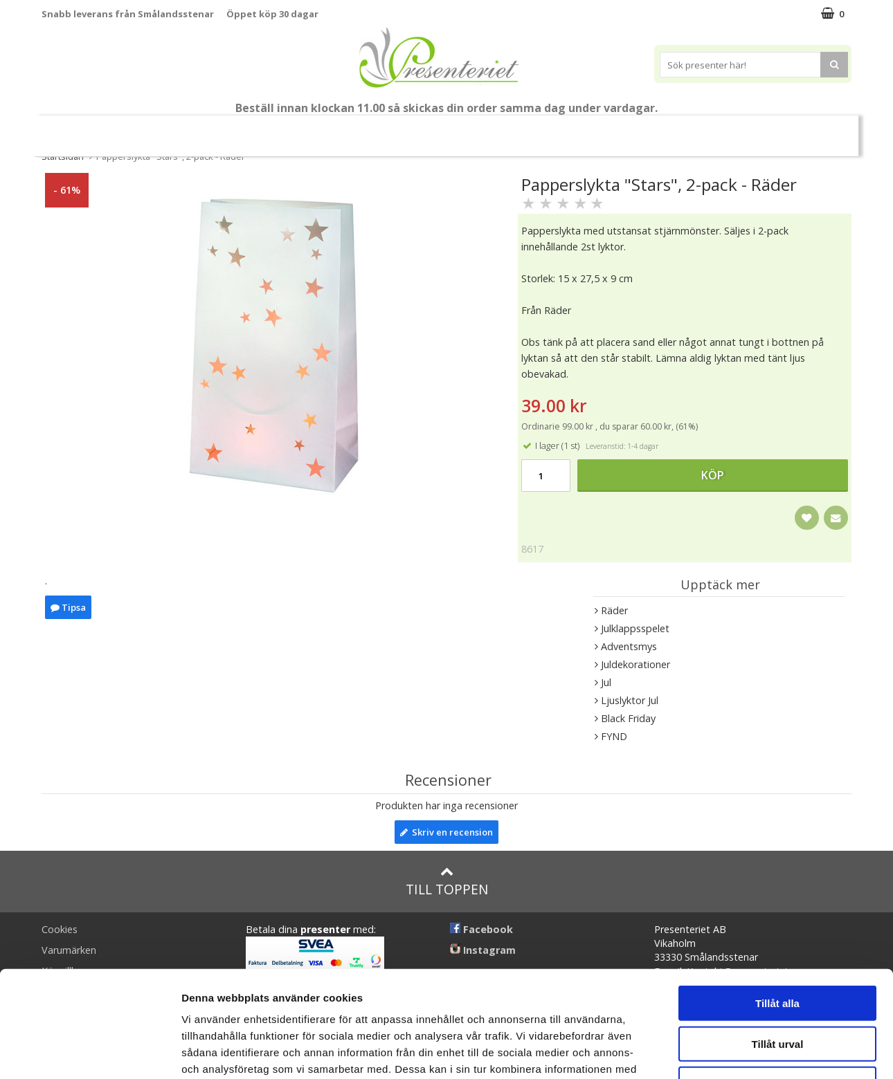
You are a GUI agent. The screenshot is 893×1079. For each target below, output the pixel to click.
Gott (697, 129)
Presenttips (468, 129)
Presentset (384, 129)
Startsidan (63, 156)
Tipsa (68, 607)
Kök (589, 129)
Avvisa (777, 978)
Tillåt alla (777, 897)
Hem (537, 129)
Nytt (80, 130)
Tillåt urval (778, 937)
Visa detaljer (752, 1052)
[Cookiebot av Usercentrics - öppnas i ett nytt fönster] (89, 1052)
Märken (758, 129)
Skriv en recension (446, 832)
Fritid (642, 129)
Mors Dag (145, 129)
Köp (712, 475)
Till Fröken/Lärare (231, 130)
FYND (810, 130)
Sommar (309, 130)
